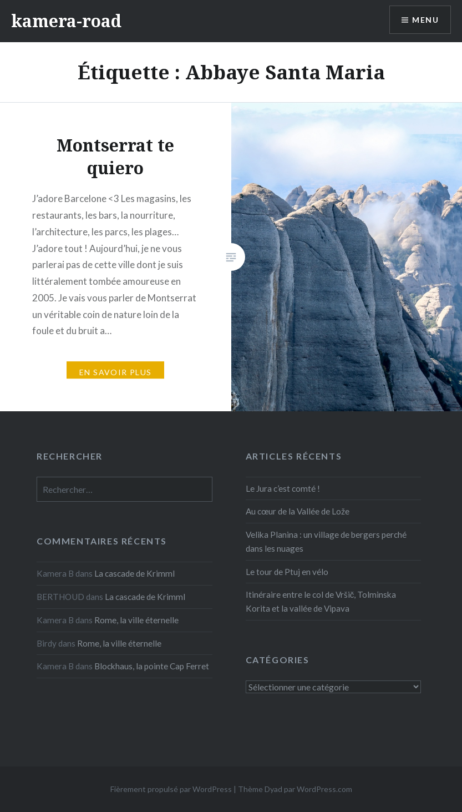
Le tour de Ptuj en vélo (287, 572)
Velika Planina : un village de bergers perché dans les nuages (326, 541)
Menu (425, 19)
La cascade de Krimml (134, 573)
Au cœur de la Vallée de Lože (297, 511)
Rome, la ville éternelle (136, 620)
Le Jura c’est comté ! (283, 488)
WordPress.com (324, 789)
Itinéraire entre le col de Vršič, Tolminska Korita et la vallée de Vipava (321, 601)
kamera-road (66, 20)
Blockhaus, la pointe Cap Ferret (151, 666)
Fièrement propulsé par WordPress (171, 789)
